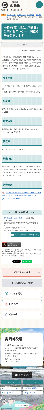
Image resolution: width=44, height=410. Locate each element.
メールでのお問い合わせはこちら (27, 235)
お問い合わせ (24, 375)
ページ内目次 (22, 45)
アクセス (32, 382)
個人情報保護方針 (31, 388)
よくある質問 (15, 293)
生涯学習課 (18, 218)
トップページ (11, 15)
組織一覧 (11, 382)
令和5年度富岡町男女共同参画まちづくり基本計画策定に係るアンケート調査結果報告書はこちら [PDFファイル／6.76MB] (21, 195)
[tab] (22, 272)
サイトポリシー (9, 393)
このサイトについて (11, 388)
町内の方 (13, 304)
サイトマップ (30, 393)
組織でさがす (21, 15)
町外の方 (13, 314)
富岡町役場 (30, 15)
